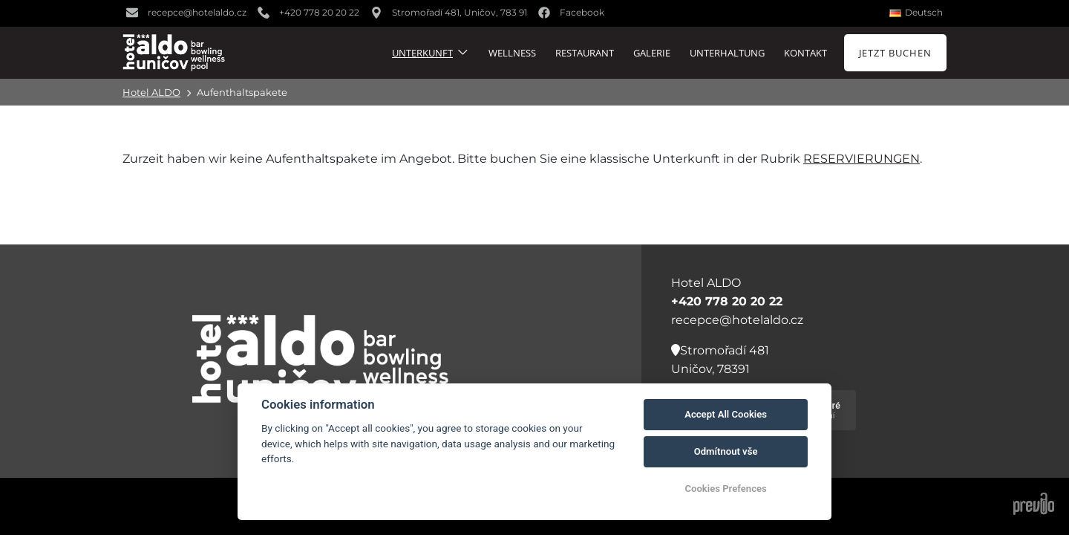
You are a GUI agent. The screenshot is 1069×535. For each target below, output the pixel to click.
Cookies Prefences (725, 488)
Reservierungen (861, 159)
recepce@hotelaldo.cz (737, 320)
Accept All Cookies (725, 414)
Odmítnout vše (726, 451)
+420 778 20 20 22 (726, 301)
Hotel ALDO (151, 92)
